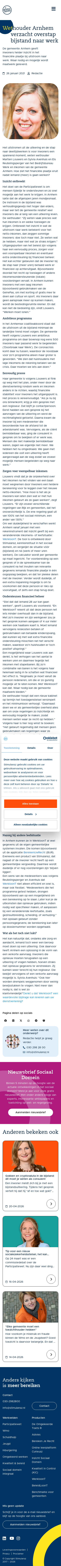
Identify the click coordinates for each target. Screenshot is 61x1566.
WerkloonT (9, 539)
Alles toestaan (30, 803)
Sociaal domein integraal (12, 1472)
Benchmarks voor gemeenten (43, 1494)
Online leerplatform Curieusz (44, 1449)
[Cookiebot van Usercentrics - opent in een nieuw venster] (43, 739)
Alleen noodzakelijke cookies (30, 824)
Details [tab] (31, 747)
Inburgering (10, 1450)
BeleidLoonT (40, 1485)
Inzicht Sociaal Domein (41, 1460)
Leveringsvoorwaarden (14, 1550)
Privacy (6, 1554)
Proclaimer (18, 1554)
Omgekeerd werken (15, 1457)
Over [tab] (50, 747)
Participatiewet (12, 1424)
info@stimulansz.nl (14, 1408)
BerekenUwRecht (34, 852)
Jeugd (6, 1443)
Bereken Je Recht (43, 1441)
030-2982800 (11, 1401)
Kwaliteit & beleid (14, 1463)
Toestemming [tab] (12, 747)
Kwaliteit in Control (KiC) (44, 1470)
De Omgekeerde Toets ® (42, 1426)
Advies (36, 1434)
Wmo (6, 1430)
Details (31, 814)
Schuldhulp (9, 1437)
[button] (5, 1020)
